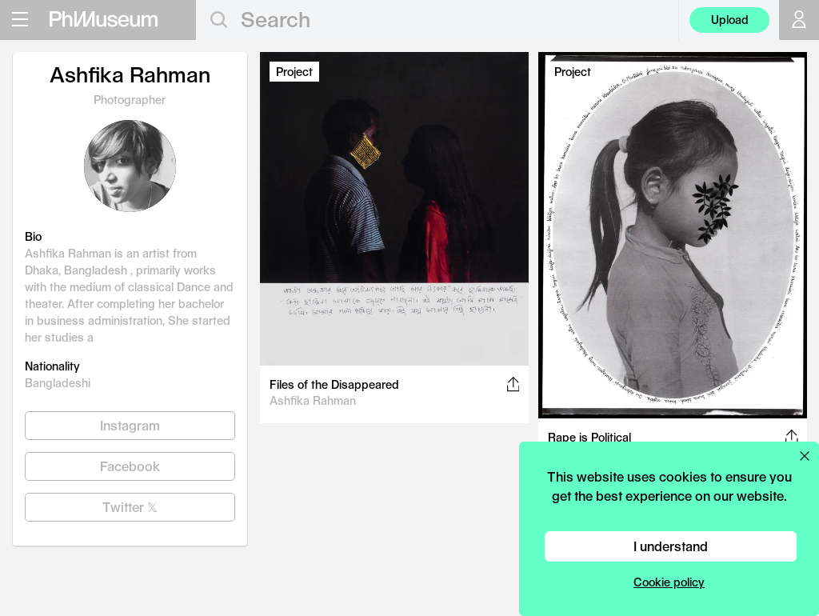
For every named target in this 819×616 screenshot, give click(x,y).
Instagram (130, 425)
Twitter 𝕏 (130, 506)
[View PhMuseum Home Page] (104, 19)
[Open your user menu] (799, 20)
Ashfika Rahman (313, 400)
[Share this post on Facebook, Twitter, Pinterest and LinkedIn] (513, 384)
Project (294, 71)
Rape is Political (589, 437)
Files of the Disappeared (334, 384)
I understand (670, 546)
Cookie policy (669, 582)
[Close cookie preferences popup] (805, 456)
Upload (730, 19)
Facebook (130, 466)
